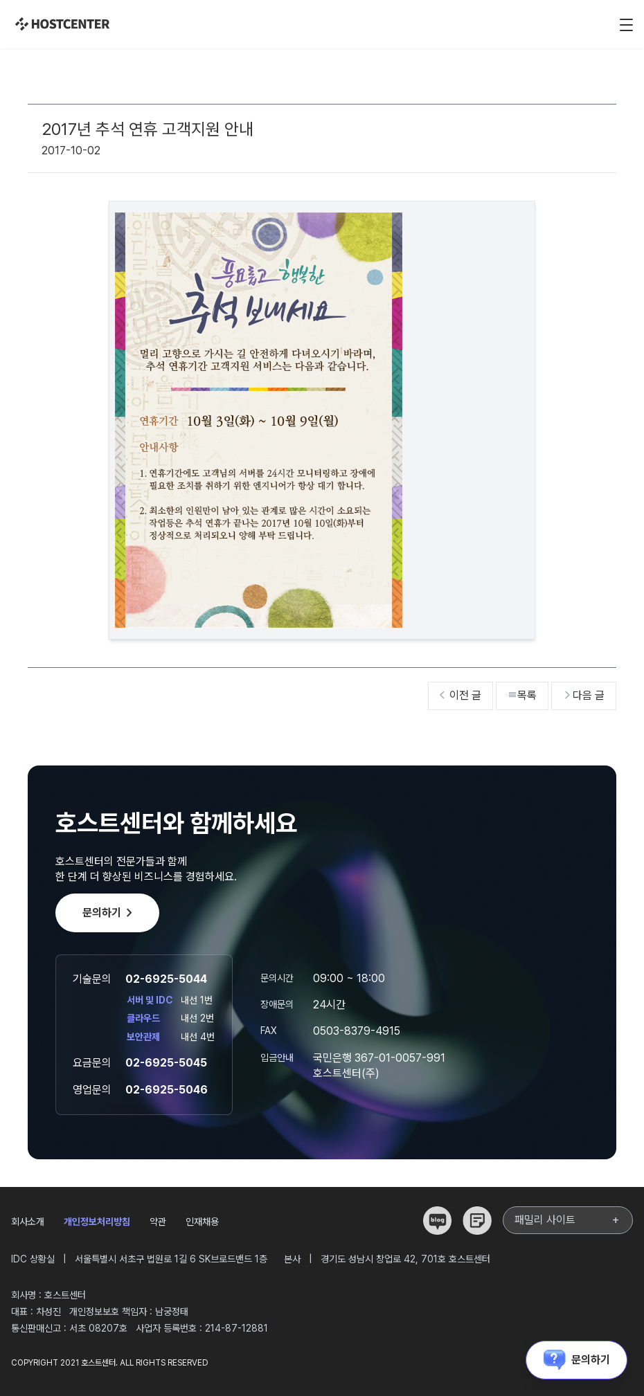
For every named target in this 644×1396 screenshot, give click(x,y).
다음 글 (584, 695)
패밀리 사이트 (568, 1220)
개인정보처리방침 (97, 1221)
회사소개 (27, 1221)
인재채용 (202, 1221)
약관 (158, 1221)
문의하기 (110, 913)
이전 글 (460, 695)
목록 (522, 695)
